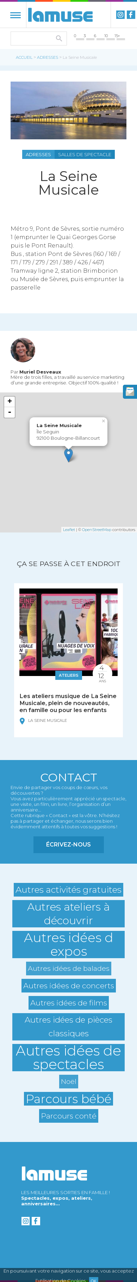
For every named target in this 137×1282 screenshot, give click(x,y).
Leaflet (69, 529)
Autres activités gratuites (68, 889)
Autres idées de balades (69, 968)
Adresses (47, 57)
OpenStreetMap (96, 529)
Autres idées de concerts (68, 985)
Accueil (24, 57)
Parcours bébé (68, 1099)
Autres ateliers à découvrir (68, 913)
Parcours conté (68, 1115)
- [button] (9, 412)
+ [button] (9, 402)
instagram (120, 15)
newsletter (130, 392)
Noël (68, 1081)
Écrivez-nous (68, 844)
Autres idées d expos (68, 944)
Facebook (131, 15)
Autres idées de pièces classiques (68, 1026)
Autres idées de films (68, 1002)
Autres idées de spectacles (68, 1057)
